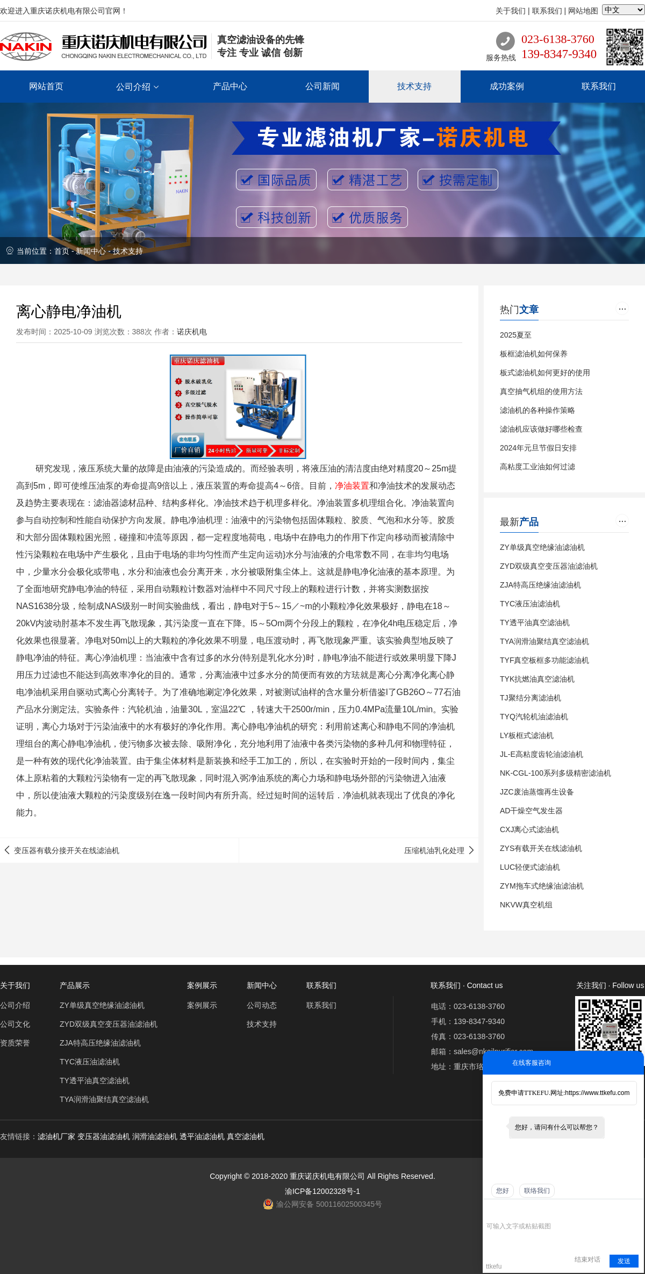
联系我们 (547, 10)
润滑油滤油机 (154, 1136)
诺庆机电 (192, 331)
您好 (502, 1190)
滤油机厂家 (56, 1136)
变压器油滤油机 (103, 1136)
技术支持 (128, 251)
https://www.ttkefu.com (597, 1093)
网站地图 (583, 10)
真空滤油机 (245, 1136)
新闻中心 (91, 251)
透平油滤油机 (202, 1136)
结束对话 (587, 1259)
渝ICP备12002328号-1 (322, 1191)
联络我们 (537, 1190)
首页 (61, 251)
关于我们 (511, 10)
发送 (624, 1261)
